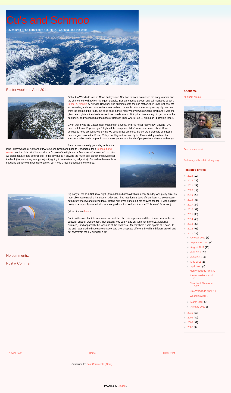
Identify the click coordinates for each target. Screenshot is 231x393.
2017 (191, 204)
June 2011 (196, 257)
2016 (191, 209)
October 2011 (198, 237)
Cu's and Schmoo (47, 20)
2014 (191, 219)
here (86, 211)
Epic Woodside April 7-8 (203, 291)
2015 (191, 214)
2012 (191, 228)
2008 (191, 322)
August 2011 (197, 247)
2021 (191, 185)
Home (92, 353)
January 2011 (198, 306)
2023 (191, 175)
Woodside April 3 (199, 295)
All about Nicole (192, 97)
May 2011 (196, 261)
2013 (191, 223)
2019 (191, 195)
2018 (191, 199)
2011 (191, 233)
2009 (191, 317)
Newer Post (15, 353)
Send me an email (194, 149)
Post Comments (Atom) (99, 364)
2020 (191, 190)
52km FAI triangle (77, 104)
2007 (191, 327)
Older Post (169, 353)
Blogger (122, 386)
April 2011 (196, 266)
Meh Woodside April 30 (202, 270)
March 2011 (197, 301)
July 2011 (196, 252)
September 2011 (199, 242)
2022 (191, 180)
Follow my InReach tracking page (202, 160)
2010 (191, 312)
